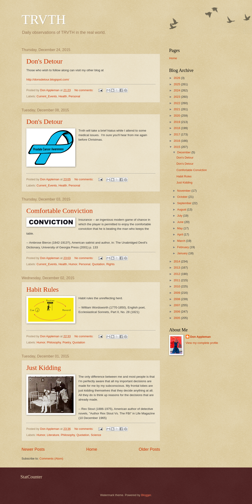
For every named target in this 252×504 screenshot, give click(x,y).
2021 (177, 109)
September (184, 203)
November (184, 190)
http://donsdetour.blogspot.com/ (47, 79)
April (180, 234)
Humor (73, 264)
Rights (110, 264)
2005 (177, 318)
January (182, 253)
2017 (177, 134)
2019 (177, 122)
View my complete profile (202, 343)
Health (63, 96)
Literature (53, 435)
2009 (177, 292)
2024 (177, 90)
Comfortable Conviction (59, 210)
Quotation (98, 264)
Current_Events (47, 96)
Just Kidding (43, 367)
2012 (177, 274)
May (180, 228)
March (181, 240)
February (183, 247)
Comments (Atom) (51, 458)
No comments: (84, 90)
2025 (177, 84)
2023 (177, 96)
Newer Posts (33, 449)
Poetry (66, 342)
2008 (177, 299)
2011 (177, 280)
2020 (177, 115)
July (180, 215)
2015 (177, 147)
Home (91, 449)
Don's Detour (44, 61)
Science (96, 435)
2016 (177, 140)
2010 (177, 286)
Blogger (146, 495)
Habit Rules (42, 289)
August (182, 209)
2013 (177, 267)
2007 (177, 305)
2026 (177, 78)
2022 (177, 103)
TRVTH (44, 19)
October (182, 196)
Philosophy (54, 342)
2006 (177, 311)
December (184, 152)
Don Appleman (200, 336)
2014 (177, 261)
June (180, 222)
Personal (74, 96)
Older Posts (149, 449)
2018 (177, 128)
